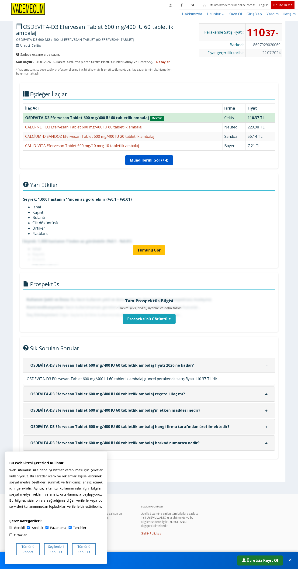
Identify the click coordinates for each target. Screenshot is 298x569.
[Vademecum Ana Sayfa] (28, 8)
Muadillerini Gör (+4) (149, 160)
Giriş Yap (254, 14)
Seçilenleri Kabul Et (56, 549)
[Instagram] (170, 5)
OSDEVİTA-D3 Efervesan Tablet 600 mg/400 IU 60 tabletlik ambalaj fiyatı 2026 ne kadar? (112, 365)
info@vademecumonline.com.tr (233, 5)
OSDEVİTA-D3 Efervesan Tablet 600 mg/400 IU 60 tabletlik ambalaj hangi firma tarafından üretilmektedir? (129, 426)
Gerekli (17, 527)
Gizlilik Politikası (151, 533)
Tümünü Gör (149, 250)
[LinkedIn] (204, 5)
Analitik (35, 527)
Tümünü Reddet (28, 549)
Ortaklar (18, 535)
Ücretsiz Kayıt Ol (260, 560)
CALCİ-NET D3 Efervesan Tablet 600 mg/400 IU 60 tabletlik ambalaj (83, 127)
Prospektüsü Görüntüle (149, 318)
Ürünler (215, 14)
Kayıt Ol (235, 14)
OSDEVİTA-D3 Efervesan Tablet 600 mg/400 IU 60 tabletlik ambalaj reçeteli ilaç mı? (107, 394)
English (264, 5)
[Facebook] (182, 5)
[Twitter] (193, 5)
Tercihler (77, 527)
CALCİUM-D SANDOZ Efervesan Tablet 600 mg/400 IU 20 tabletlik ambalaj (89, 136)
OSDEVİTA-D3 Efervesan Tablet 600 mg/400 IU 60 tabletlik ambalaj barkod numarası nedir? (115, 442)
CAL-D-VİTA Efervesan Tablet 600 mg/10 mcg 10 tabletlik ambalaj (82, 145)
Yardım (273, 14)
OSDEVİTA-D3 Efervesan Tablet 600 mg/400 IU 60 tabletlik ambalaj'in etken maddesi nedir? (115, 410)
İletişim (289, 14)
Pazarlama (55, 527)
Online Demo (282, 5)
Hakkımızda (192, 14)
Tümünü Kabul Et (84, 549)
